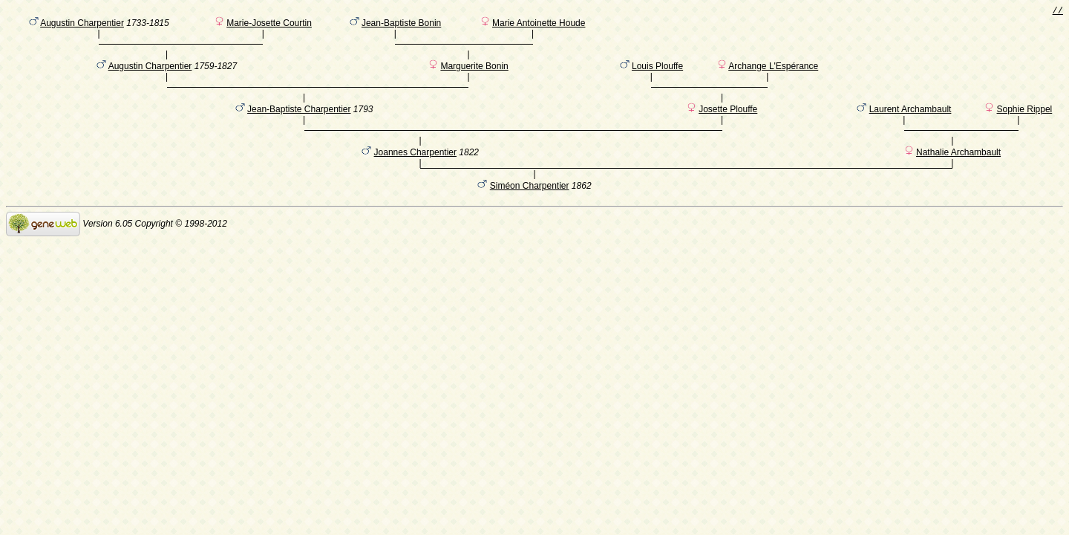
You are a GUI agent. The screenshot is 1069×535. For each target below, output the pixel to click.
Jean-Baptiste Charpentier (298, 127)
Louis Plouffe (657, 76)
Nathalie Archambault (958, 177)
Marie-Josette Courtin (269, 26)
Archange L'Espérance (773, 76)
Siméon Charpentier (529, 213)
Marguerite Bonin (474, 76)
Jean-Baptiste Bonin (401, 26)
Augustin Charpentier (82, 26)
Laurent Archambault (910, 127)
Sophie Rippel (1025, 127)
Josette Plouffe (728, 127)
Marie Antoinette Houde (538, 26)
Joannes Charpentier (415, 177)
